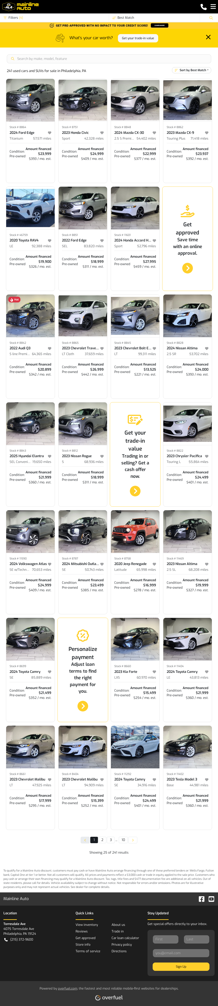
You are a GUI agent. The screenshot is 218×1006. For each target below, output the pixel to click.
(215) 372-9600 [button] (18, 939)
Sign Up (181, 967)
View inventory (87, 925)
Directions (119, 951)
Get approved (86, 938)
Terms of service (88, 951)
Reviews (82, 931)
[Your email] (181, 953)
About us (118, 925)
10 (123, 840)
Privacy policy (122, 944)
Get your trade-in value (138, 38)
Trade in (118, 931)
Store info (83, 944)
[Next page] (132, 840)
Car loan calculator (125, 938)
